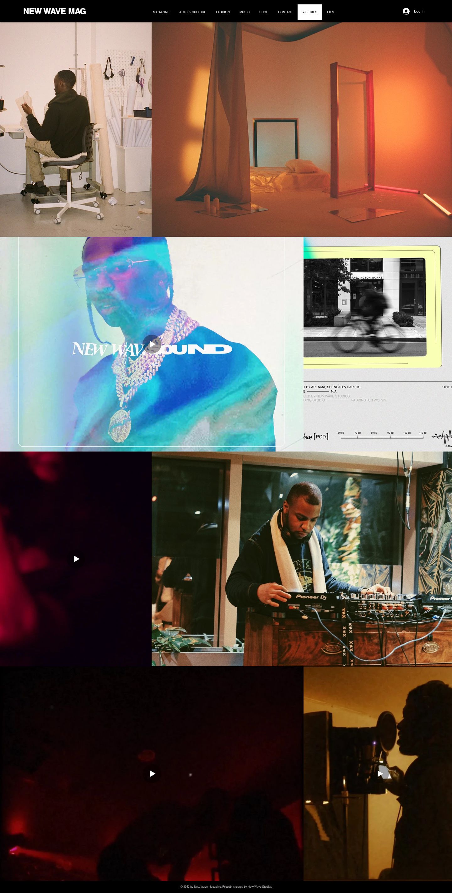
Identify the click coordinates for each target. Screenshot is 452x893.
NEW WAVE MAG (54, 11)
